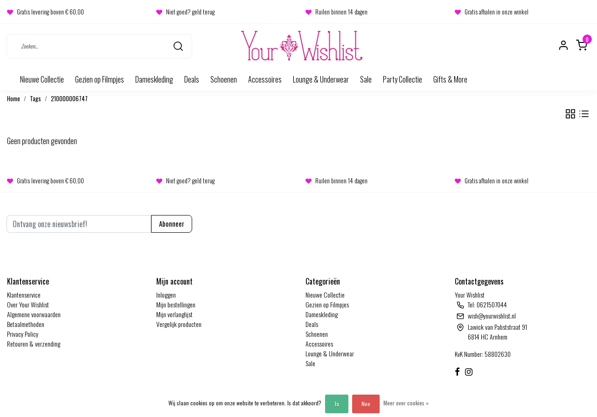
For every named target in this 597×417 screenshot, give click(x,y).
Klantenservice (24, 294)
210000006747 (69, 98)
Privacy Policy (22, 334)
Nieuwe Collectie (42, 79)
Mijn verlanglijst (174, 314)
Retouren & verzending (33, 343)
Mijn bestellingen (175, 304)
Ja (336, 404)
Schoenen (223, 79)
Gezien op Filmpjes (99, 79)
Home (13, 98)
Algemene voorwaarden (34, 314)
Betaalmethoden (25, 324)
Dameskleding (154, 79)
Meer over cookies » (406, 403)
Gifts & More (450, 79)
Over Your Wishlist (28, 304)
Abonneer (171, 224)
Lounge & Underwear (321, 79)
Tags (35, 98)
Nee (365, 404)
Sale (366, 79)
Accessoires (265, 79)
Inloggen (166, 294)
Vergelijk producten (178, 324)
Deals (191, 79)
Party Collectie (402, 79)
